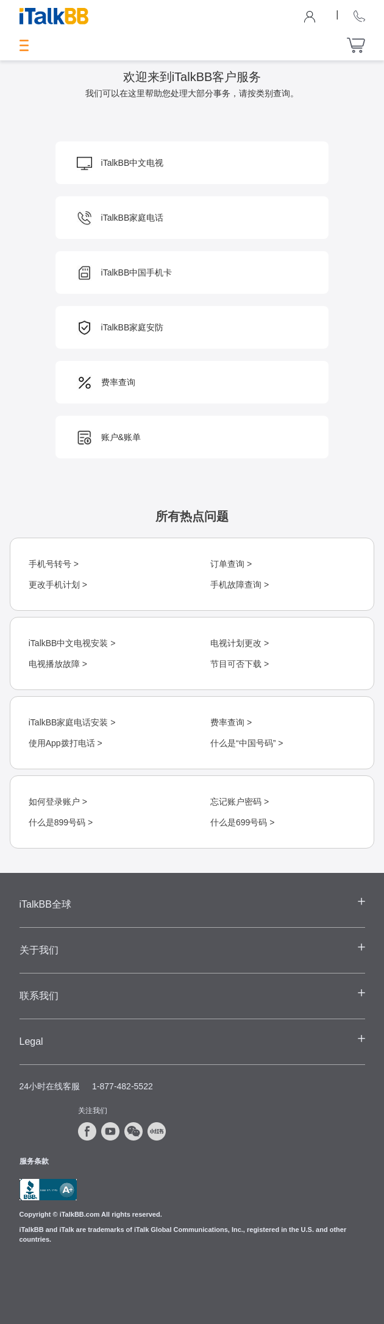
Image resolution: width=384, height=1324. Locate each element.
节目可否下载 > (239, 664)
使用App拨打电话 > (65, 743)
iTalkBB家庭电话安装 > (72, 722)
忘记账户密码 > (239, 801)
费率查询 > (231, 722)
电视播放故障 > (58, 664)
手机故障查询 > (239, 584)
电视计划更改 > (239, 643)
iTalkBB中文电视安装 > (72, 643)
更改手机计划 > (58, 584)
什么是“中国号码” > (246, 743)
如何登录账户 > (58, 801)
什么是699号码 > (242, 822)
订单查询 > (231, 564)
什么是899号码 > (61, 822)
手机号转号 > (54, 564)
